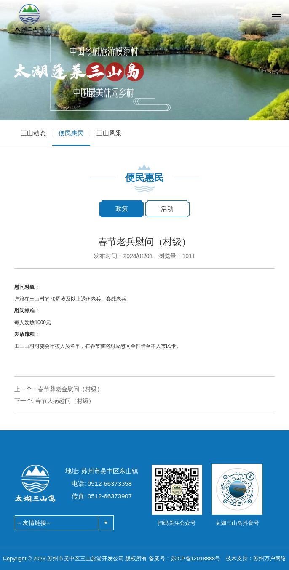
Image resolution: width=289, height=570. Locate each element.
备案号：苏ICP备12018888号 (185, 558)
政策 (121, 208)
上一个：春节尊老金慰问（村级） (58, 389)
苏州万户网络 (269, 558)
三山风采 (109, 132)
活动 (167, 208)
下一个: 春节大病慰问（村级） (54, 400)
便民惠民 (71, 132)
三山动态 (33, 132)
